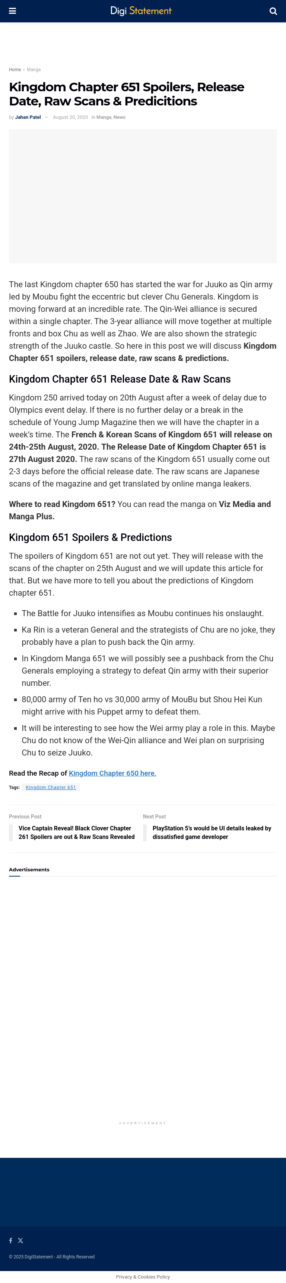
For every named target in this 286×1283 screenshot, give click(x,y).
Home (15, 69)
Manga (34, 69)
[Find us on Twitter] (20, 1240)
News (119, 117)
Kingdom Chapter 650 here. (112, 773)
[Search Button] (273, 11)
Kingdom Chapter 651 (51, 787)
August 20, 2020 (70, 117)
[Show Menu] (12, 11)
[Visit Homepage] (143, 11)
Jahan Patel (28, 117)
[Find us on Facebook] (10, 1240)
